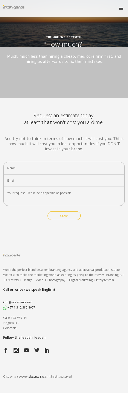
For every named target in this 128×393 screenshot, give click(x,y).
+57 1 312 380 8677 (19, 307)
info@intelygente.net (17, 302)
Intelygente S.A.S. (36, 376)
